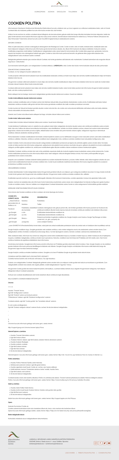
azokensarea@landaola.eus (54, 444)
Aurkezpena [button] (40, 12)
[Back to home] (59, 4)
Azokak (51, 12)
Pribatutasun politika (86, 453)
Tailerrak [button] (72, 12)
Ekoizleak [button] (61, 12)
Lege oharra (70, 453)
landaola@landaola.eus (36, 444)
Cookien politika (104, 453)
